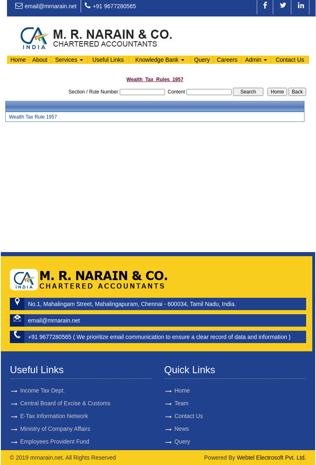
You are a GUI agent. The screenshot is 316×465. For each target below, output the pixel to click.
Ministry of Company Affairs (55, 411)
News (164, 428)
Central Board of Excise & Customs (65, 386)
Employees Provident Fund (54, 424)
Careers (227, 59)
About (40, 59)
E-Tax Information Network (54, 398)
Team (164, 403)
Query (202, 59)
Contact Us (290, 59)
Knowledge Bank (159, 59)
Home (18, 59)
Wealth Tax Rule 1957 (33, 117)
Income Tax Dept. (42, 373)
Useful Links (107, 59)
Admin (256, 59)
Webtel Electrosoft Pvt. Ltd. (271, 457)
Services (69, 59)
